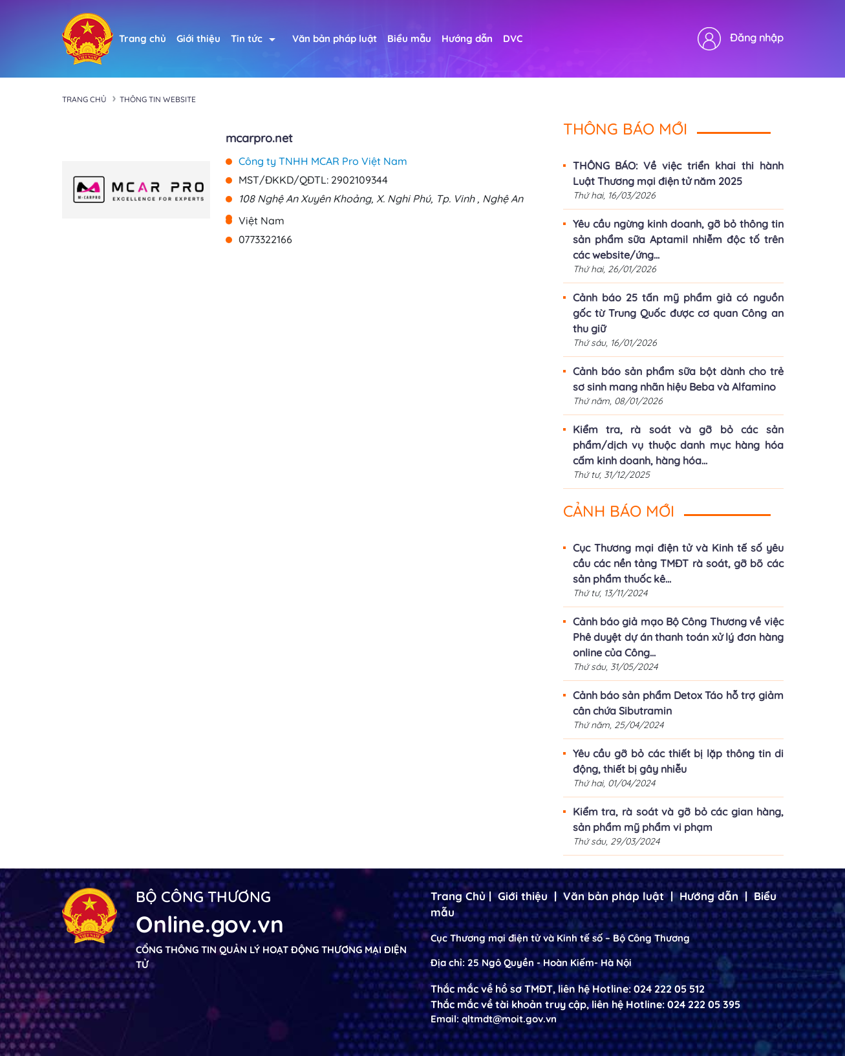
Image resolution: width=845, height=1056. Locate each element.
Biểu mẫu (409, 38)
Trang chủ (142, 38)
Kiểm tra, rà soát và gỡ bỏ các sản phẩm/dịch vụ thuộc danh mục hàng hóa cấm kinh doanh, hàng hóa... (678, 445)
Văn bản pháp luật (334, 38)
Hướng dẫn (467, 38)
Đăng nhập (757, 37)
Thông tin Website (158, 99)
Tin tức (253, 38)
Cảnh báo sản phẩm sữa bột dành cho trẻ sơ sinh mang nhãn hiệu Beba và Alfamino (678, 379)
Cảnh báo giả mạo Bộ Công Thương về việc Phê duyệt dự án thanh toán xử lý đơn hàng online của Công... (678, 637)
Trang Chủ (458, 896)
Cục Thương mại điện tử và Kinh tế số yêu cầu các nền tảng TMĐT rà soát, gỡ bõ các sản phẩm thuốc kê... (678, 563)
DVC (512, 38)
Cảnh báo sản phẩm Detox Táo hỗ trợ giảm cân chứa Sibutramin (678, 703)
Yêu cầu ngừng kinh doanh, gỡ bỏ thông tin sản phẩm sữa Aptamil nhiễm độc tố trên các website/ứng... (678, 239)
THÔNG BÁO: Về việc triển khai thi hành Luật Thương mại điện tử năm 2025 (678, 173)
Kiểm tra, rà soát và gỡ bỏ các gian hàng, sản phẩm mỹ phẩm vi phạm (678, 819)
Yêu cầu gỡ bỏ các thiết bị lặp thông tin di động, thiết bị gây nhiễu (678, 761)
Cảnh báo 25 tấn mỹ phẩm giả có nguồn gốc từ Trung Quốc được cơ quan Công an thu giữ (678, 313)
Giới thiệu (198, 38)
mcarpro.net (259, 138)
